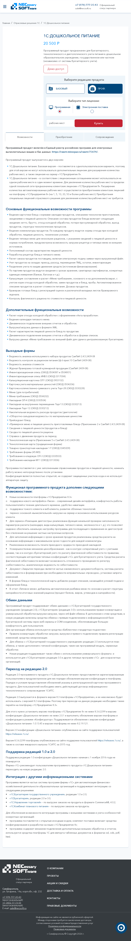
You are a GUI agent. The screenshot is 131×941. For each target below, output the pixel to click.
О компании (55, 868)
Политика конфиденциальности (64, 926)
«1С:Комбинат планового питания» (29, 809)
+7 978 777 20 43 (11, 897)
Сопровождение (104, 138)
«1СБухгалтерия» (19, 801)
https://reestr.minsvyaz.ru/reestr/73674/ (75, 154)
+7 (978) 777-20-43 (86, 4)
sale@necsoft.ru (83, 8)
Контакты (53, 898)
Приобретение (64, 138)
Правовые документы (62, 905)
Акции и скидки (57, 883)
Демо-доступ (56, 69)
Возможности (25, 138)
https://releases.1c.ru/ (17, 736)
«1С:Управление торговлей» (25, 805)
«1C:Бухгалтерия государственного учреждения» (37, 797)
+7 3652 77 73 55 (11, 902)
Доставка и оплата (60, 890)
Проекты (53, 875)
